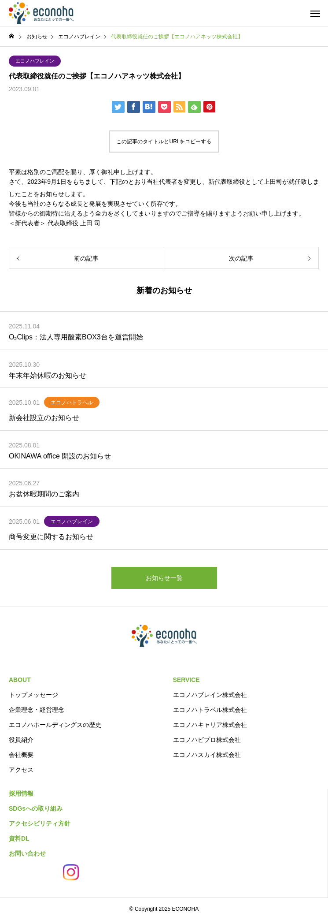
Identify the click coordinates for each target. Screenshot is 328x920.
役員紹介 (21, 739)
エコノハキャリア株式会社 (210, 724)
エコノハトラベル (72, 402)
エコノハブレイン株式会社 (210, 694)
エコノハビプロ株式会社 (207, 739)
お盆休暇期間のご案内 (44, 494)
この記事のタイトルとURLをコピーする (163, 141)
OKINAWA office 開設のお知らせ (60, 456)
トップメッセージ (33, 694)
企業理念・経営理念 (36, 709)
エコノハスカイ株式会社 (207, 754)
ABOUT (20, 679)
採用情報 (21, 793)
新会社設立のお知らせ (44, 417)
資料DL (19, 838)
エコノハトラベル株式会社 (210, 709)
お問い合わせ (27, 853)
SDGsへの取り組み (36, 808)
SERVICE (186, 679)
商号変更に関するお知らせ (51, 536)
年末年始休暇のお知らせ (47, 375)
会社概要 (21, 754)
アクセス (21, 769)
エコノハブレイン (34, 60)
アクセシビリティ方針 (39, 823)
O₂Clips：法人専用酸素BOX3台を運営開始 (76, 337)
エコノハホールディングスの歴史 (55, 724)
